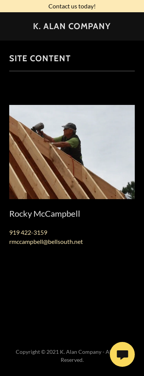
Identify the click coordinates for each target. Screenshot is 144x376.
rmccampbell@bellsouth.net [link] (46, 241)
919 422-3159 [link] (28, 232)
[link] (72, 26)
